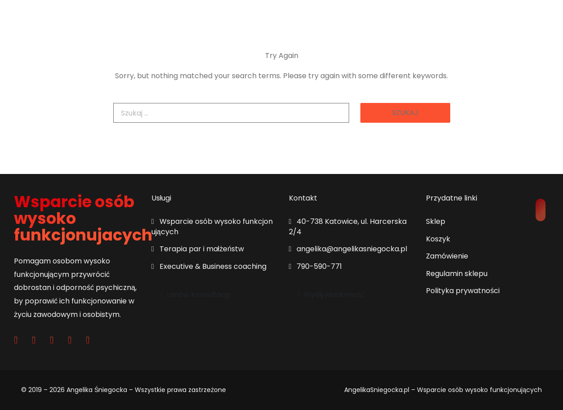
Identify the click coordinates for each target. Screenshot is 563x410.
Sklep (435, 221)
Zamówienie (447, 256)
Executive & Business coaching (208, 266)
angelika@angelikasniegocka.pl (348, 249)
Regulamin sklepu (457, 273)
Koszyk (438, 239)
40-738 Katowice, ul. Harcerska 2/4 (348, 226)
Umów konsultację (195, 295)
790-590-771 (315, 266)
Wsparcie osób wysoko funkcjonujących (212, 226)
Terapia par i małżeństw (197, 249)
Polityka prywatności (463, 290)
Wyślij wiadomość (331, 295)
